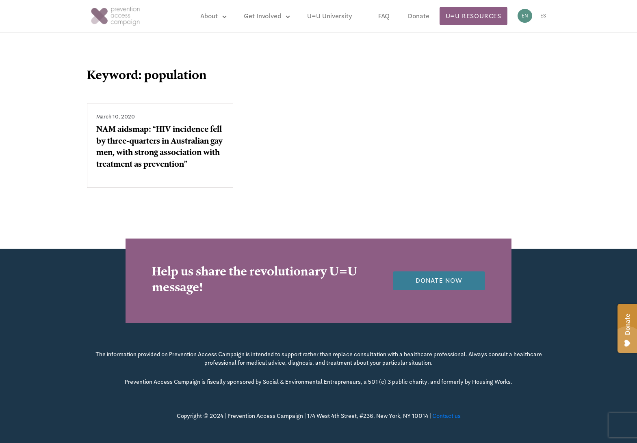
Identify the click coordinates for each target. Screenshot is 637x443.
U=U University (329, 16)
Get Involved (262, 16)
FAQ (384, 16)
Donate (418, 16)
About (209, 16)
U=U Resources (473, 16)
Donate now (439, 280)
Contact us (446, 416)
